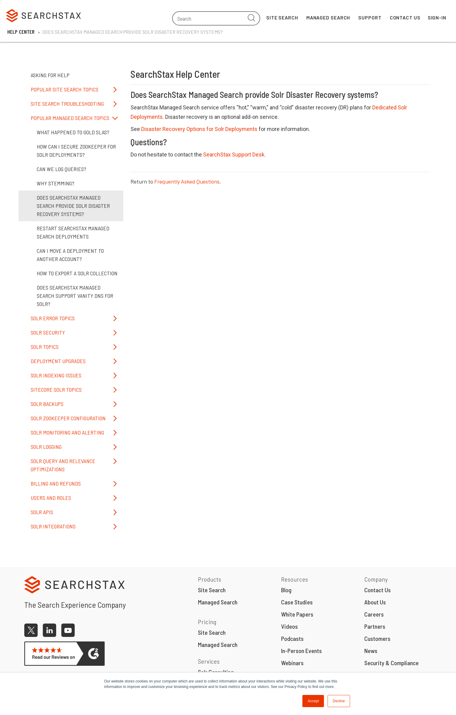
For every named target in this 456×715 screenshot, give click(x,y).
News (370, 650)
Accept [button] (313, 701)
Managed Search (328, 17)
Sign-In (437, 17)
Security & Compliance (391, 662)
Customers (377, 638)
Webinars (292, 662)
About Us (375, 602)
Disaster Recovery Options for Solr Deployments (199, 129)
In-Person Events (301, 650)
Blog (286, 589)
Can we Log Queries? (61, 169)
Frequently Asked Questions (186, 181)
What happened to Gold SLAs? (73, 132)
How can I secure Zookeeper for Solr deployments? (76, 150)
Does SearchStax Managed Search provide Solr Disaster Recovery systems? (73, 205)
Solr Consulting (216, 671)
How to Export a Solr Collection (77, 273)
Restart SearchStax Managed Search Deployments (73, 232)
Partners (374, 626)
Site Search (282, 17)
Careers (374, 614)
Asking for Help (50, 75)
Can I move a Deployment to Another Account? (70, 254)
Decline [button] (339, 701)
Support (369, 17)
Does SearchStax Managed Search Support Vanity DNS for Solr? (75, 295)
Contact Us (405, 17)
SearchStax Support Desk (233, 154)
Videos (289, 626)
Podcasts (292, 638)
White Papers (297, 614)
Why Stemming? (55, 183)
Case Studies (297, 602)
